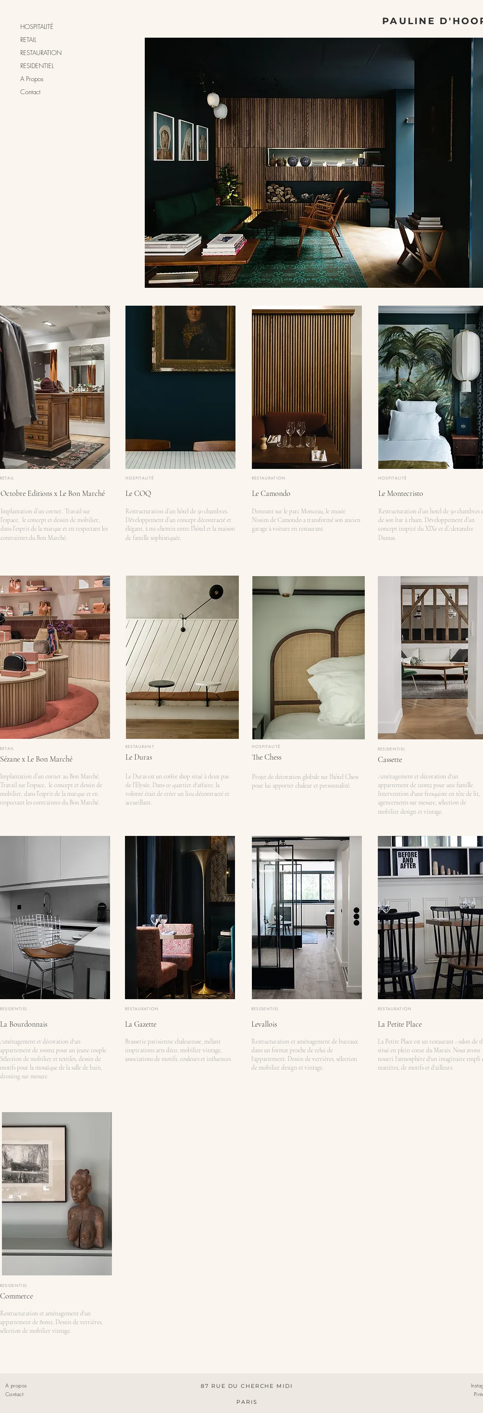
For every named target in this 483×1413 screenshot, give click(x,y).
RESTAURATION (41, 52)
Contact (30, 91)
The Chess (266, 757)
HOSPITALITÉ (37, 26)
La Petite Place (400, 1024)
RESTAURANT (140, 746)
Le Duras (138, 757)
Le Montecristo (400, 493)
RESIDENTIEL (37, 65)
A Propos (31, 78)
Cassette (390, 759)
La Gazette (140, 1024)
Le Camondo (271, 493)
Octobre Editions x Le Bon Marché (52, 493)
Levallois (264, 1024)
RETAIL (28, 39)
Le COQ (138, 493)
